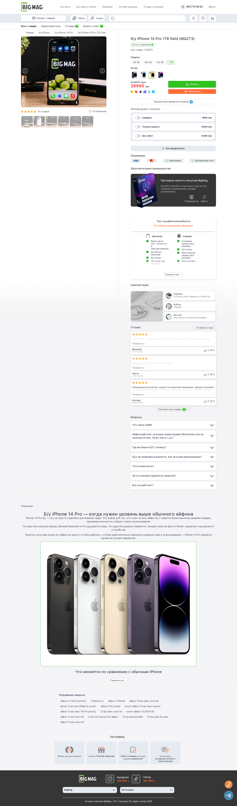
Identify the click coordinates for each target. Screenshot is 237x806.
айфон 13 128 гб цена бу (73, 701)
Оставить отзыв (204, 328)
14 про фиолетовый (132, 717)
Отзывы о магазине (153, 7)
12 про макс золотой (111, 711)
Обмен (79, 18)
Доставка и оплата (86, 7)
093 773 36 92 (194, 6)
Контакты (65, 7)
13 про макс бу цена (157, 717)
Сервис (96, 18)
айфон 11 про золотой (72, 717)
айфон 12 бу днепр (110, 706)
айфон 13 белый (116, 701)
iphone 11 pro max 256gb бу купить (78, 706)
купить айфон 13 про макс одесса (142, 706)
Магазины (107, 7)
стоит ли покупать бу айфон (103, 717)
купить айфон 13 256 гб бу (140, 711)
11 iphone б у (97, 701)
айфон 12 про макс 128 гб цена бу (78, 711)
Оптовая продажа (128, 7)
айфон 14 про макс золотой (143, 701)
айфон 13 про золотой (72, 722)
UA (214, 7)
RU (210, 7)
